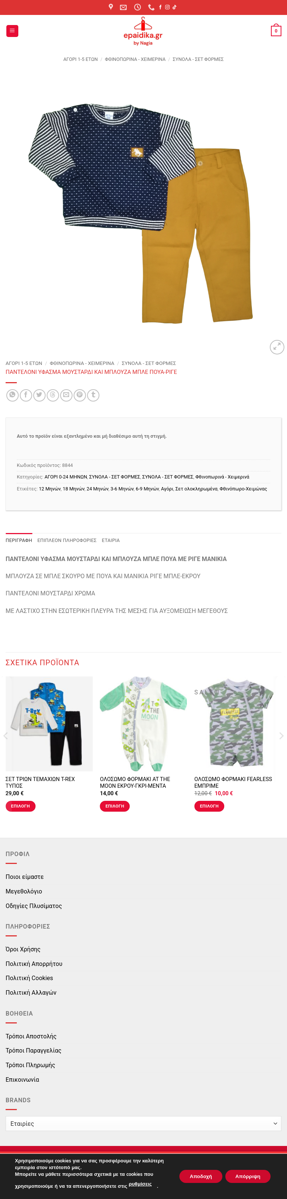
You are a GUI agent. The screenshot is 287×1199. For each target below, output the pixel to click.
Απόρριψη (246, 1176)
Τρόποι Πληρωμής (30, 1065)
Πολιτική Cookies (29, 978)
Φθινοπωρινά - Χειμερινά (135, 59)
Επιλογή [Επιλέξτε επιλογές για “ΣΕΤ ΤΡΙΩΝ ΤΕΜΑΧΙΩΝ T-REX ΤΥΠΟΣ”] (20, 806)
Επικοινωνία (22, 1079)
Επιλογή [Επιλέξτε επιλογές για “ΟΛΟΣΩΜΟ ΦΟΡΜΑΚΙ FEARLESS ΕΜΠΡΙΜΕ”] (209, 806)
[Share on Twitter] (39, 395)
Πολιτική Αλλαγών (31, 992)
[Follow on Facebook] (160, 7)
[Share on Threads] (53, 395)
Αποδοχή (196, 1176)
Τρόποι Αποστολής (31, 1036)
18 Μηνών (73, 489)
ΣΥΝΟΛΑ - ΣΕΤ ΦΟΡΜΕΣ (198, 59)
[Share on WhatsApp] (12, 395)
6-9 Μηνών (147, 489)
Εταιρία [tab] (111, 540)
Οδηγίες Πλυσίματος (34, 906)
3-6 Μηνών (122, 489)
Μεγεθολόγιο (24, 891)
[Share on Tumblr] (93, 395)
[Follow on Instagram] (167, 7)
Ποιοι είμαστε (25, 876)
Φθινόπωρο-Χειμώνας (243, 489)
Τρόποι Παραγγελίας (33, 1050)
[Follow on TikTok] (174, 7)
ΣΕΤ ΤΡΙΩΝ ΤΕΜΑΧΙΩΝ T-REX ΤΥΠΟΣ (40, 783)
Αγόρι (167, 489)
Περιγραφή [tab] (19, 540)
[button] (12, 31)
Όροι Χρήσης (23, 949)
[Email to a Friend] (66, 395)
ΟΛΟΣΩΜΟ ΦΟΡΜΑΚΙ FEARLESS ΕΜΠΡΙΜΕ (233, 783)
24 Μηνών (97, 489)
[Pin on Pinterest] (80, 395)
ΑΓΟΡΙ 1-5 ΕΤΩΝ (80, 59)
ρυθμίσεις (140, 1184)
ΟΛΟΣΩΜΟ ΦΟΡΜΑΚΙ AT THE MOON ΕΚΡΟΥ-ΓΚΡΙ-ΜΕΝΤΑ (135, 783)
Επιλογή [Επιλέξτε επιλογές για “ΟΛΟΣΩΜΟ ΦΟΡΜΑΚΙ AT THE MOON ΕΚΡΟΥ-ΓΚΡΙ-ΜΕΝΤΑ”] (114, 806)
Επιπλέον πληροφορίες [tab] (67, 540)
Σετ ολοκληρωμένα (197, 489)
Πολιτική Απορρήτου (34, 963)
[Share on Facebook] (26, 395)
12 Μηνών (50, 489)
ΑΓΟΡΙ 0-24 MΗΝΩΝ (65, 477)
